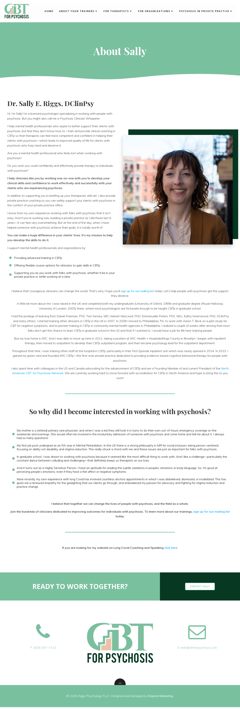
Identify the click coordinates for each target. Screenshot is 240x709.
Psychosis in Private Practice (206, 11)
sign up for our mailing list (137, 291)
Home (49, 11)
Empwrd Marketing (160, 698)
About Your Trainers (78, 11)
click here (170, 549)
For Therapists (118, 11)
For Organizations (156, 11)
